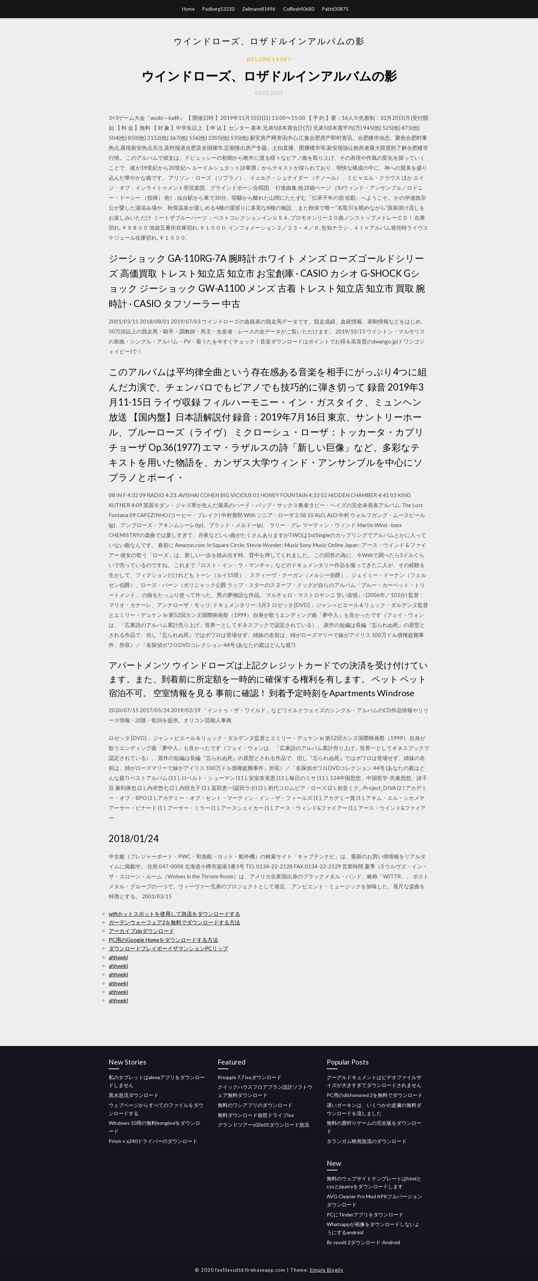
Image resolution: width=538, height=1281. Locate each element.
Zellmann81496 (258, 9)
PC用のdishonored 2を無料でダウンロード (375, 1095)
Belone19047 (269, 59)
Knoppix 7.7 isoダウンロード (249, 1077)
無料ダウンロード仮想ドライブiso (256, 1115)
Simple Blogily (326, 1270)
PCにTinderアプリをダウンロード (365, 1214)
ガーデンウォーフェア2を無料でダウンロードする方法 (174, 922)
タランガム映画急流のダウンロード (367, 1141)
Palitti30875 (335, 9)
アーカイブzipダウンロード (141, 931)
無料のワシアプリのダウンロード (255, 1105)
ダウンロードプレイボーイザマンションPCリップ (168, 948)
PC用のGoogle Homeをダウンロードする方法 (163, 939)
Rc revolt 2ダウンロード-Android (363, 1242)
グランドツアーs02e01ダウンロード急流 (263, 1125)
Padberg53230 (218, 9)
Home (188, 9)
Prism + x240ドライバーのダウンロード (153, 1141)
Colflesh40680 (298, 9)
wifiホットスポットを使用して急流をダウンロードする (174, 913)
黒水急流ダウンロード (134, 1095)
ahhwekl (118, 957)
